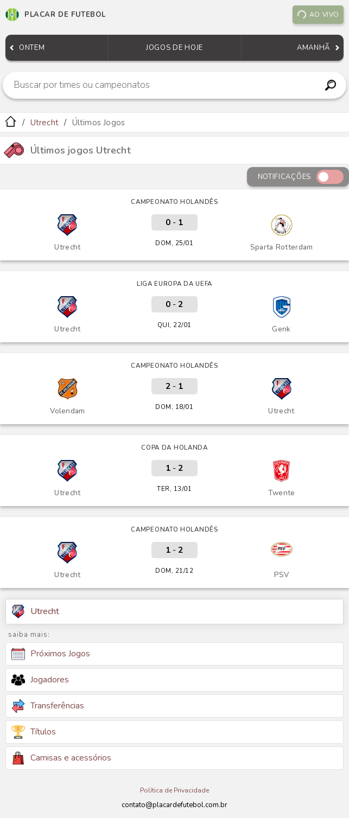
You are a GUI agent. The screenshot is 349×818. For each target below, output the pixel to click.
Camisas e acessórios (61, 758)
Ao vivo (317, 15)
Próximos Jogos (50, 654)
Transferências (47, 706)
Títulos (33, 732)
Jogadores (40, 680)
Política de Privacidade (174, 790)
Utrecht (44, 122)
